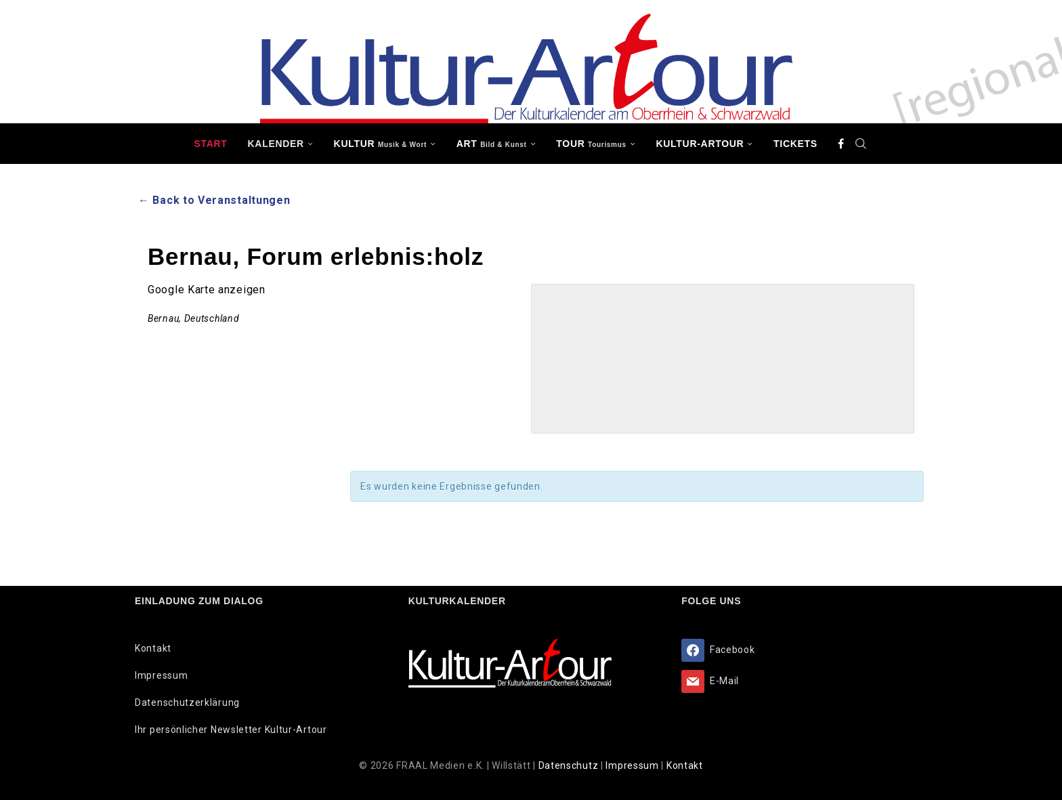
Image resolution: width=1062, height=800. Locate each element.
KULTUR (380, 143)
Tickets (795, 143)
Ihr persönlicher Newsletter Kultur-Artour (231, 729)
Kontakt (153, 648)
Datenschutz (569, 765)
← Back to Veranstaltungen (214, 200)
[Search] (861, 143)
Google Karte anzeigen (207, 289)
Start (210, 143)
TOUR (591, 143)
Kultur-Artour (700, 143)
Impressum (161, 675)
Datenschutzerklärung (187, 702)
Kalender (276, 143)
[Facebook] (841, 143)
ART (491, 143)
